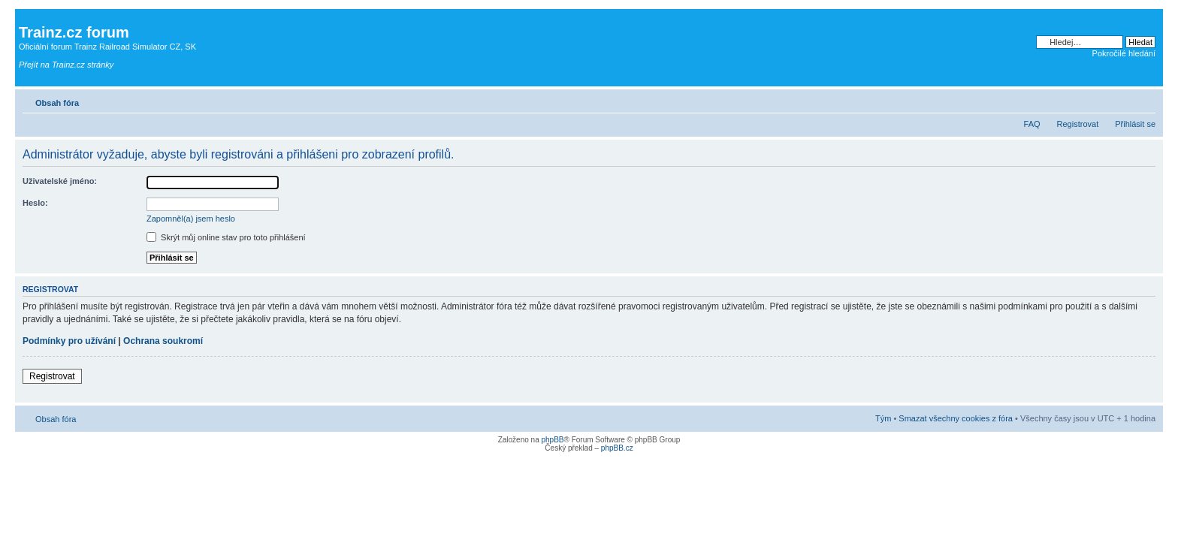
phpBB (552, 440)
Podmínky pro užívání (69, 341)
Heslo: (35, 202)
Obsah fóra (57, 102)
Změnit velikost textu (1144, 100)
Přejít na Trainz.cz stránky (66, 64)
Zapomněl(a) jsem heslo (190, 218)
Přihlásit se (1135, 123)
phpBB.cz (617, 448)
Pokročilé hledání (1123, 53)
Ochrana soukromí (163, 341)
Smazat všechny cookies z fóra (956, 418)
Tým (883, 418)
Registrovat (1078, 123)
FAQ (1032, 123)
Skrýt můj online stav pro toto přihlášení (226, 237)
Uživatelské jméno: (60, 181)
